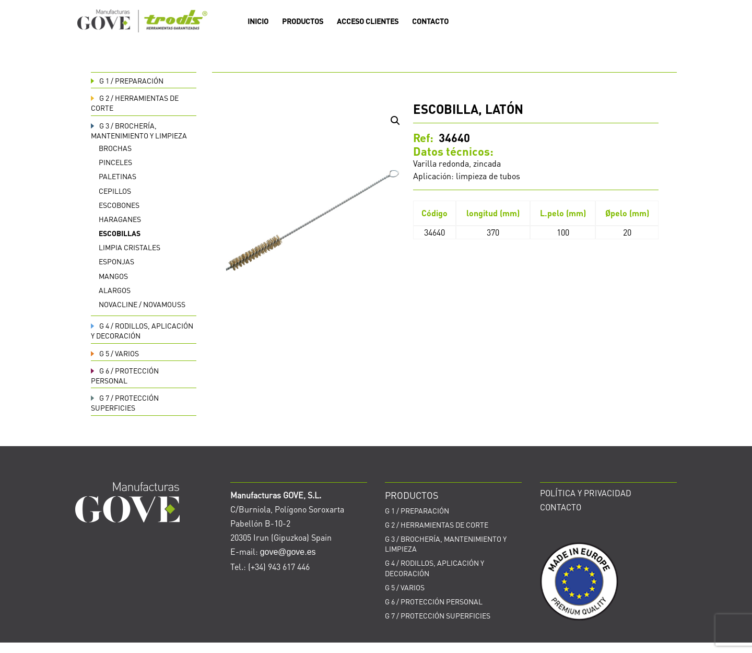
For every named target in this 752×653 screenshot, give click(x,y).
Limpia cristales (129, 247)
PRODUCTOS (302, 21)
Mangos (113, 276)
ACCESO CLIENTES (367, 21)
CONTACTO (430, 21)
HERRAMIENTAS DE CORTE (436, 524)
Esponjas (116, 261)
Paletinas (117, 176)
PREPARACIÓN (127, 80)
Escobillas (119, 233)
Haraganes (120, 219)
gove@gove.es (288, 551)
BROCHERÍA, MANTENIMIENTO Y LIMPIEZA (139, 130)
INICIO (258, 21)
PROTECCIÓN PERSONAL (125, 375)
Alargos (115, 290)
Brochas (115, 148)
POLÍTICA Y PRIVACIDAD (585, 492)
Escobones (119, 204)
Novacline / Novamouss (142, 304)
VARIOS (115, 353)
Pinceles (115, 162)
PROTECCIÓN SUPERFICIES (125, 402)
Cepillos (115, 190)
